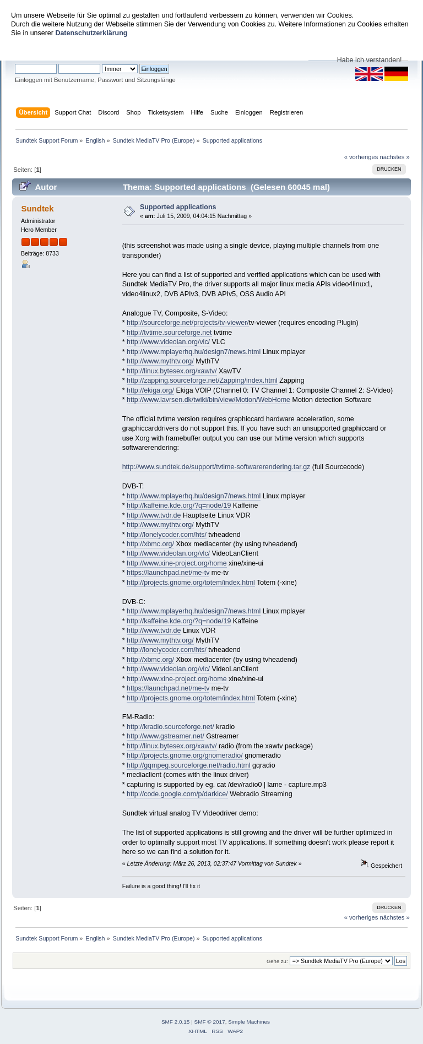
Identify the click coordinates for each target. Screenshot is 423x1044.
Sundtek (37, 208)
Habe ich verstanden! (369, 60)
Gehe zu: (277, 961)
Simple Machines (249, 1022)
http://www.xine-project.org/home (177, 563)
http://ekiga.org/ (150, 390)
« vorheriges (361, 157)
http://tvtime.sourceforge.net (169, 332)
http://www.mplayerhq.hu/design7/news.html (194, 352)
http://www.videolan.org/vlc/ (168, 342)
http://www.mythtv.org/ (160, 361)
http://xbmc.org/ (150, 544)
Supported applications (178, 207)
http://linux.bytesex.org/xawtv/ (172, 371)
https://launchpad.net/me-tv (168, 573)
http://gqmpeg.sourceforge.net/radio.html (189, 765)
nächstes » (395, 157)
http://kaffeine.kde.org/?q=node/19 (179, 505)
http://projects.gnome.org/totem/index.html (191, 582)
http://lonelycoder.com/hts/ (167, 535)
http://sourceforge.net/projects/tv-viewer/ (188, 323)
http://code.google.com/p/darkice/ (177, 794)
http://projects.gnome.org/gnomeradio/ (185, 755)
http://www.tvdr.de (154, 515)
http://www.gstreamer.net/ (165, 736)
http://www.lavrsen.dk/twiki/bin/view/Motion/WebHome (208, 400)
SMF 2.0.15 (175, 1022)
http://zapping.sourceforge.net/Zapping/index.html (202, 380)
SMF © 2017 (209, 1022)
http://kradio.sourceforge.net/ (170, 727)
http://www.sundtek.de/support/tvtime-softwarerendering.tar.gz (216, 467)
